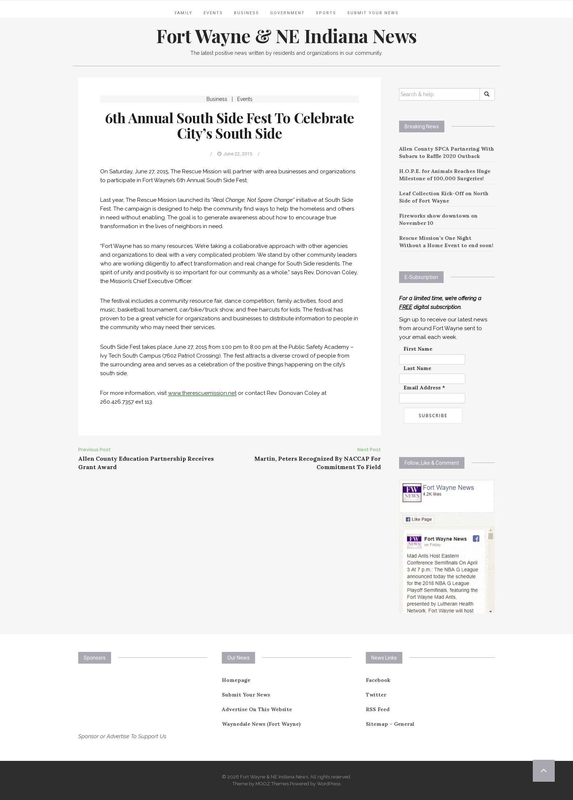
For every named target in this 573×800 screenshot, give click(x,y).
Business (246, 13)
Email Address (424, 387)
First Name (417, 349)
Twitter (376, 694)
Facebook (378, 680)
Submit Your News (373, 13)
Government (287, 13)
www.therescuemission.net (202, 393)
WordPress (329, 783)
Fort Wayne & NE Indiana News (286, 35)
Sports (326, 13)
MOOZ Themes (272, 783)
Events (213, 13)
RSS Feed (378, 709)
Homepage (236, 680)
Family (184, 13)
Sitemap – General (390, 724)
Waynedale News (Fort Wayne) (261, 724)
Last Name (417, 368)
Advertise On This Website (257, 709)
